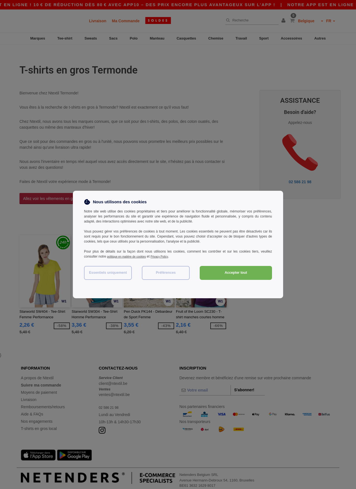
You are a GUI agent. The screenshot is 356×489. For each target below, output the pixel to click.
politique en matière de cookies (130, 256)
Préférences (166, 273)
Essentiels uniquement (108, 273)
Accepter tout (236, 273)
